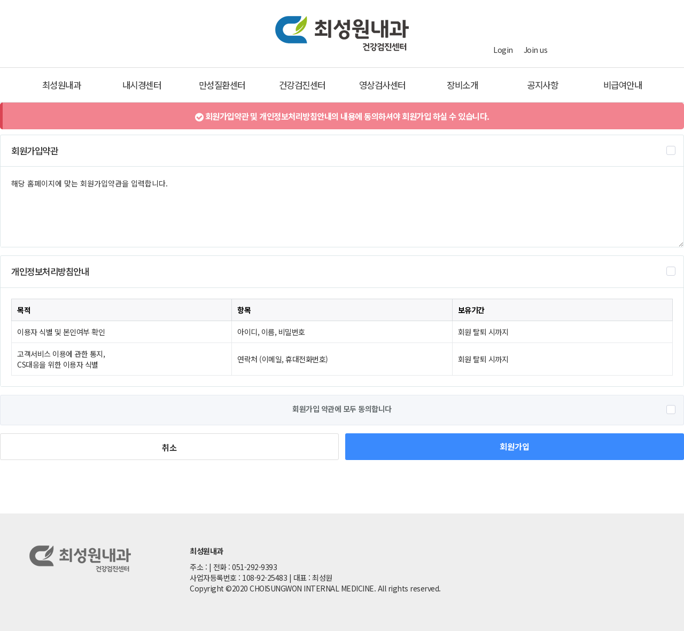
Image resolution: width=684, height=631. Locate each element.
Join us (536, 49)
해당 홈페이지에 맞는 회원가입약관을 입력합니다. (342, 207)
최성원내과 (61, 85)
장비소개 (462, 85)
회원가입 (515, 446)
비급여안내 (622, 85)
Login (503, 49)
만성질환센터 (222, 85)
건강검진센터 (302, 85)
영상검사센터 (382, 85)
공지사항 (542, 85)
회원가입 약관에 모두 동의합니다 (342, 408)
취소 (169, 447)
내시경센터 (141, 85)
